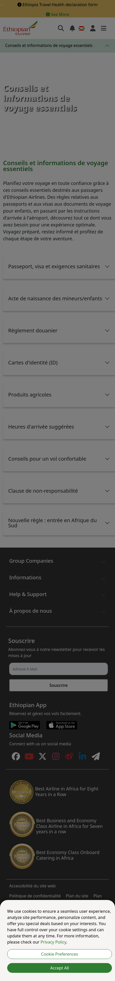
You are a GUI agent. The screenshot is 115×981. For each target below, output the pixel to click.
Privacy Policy (53, 942)
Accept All (59, 968)
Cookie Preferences (59, 954)
